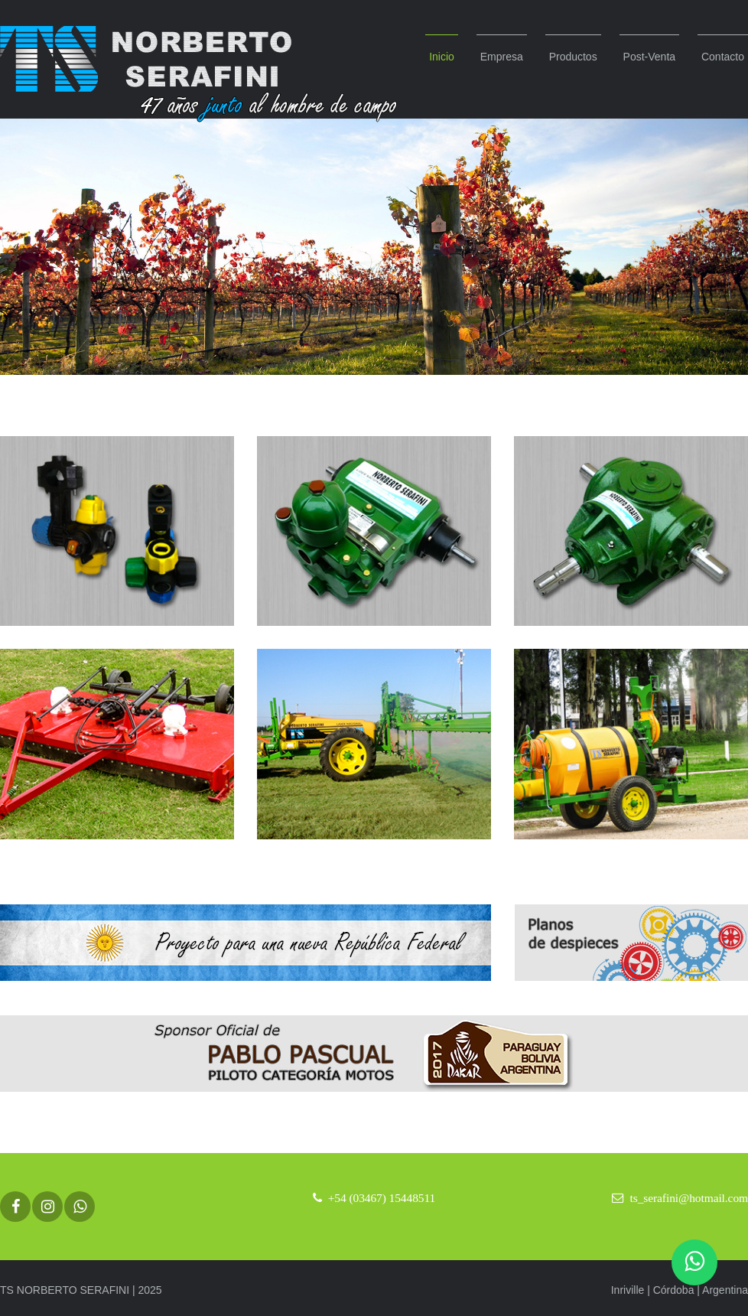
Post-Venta (649, 56)
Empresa (501, 56)
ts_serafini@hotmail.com (689, 1197)
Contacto (722, 56)
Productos (573, 56)
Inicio (441, 56)
